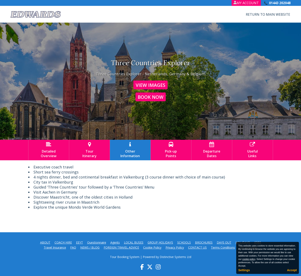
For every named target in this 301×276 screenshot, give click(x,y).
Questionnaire (96, 242)
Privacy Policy (175, 247)
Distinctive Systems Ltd (175, 257)
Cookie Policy (152, 247)
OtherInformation (130, 150)
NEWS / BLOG (89, 247)
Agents (115, 242)
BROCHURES (204, 242)
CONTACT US (197, 247)
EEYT (79, 242)
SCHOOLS (184, 242)
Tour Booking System (124, 257)
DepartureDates (211, 150)
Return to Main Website (268, 14)
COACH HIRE (63, 242)
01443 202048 (280, 3)
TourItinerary (89, 150)
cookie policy (248, 259)
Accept (292, 270)
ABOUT (45, 242)
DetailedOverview (48, 150)
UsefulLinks (252, 150)
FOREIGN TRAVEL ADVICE (121, 247)
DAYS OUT (224, 242)
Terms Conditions (223, 247)
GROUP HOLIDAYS (160, 242)
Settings (244, 270)
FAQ (73, 247)
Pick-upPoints (171, 150)
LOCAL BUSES (133, 242)
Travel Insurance (55, 247)
